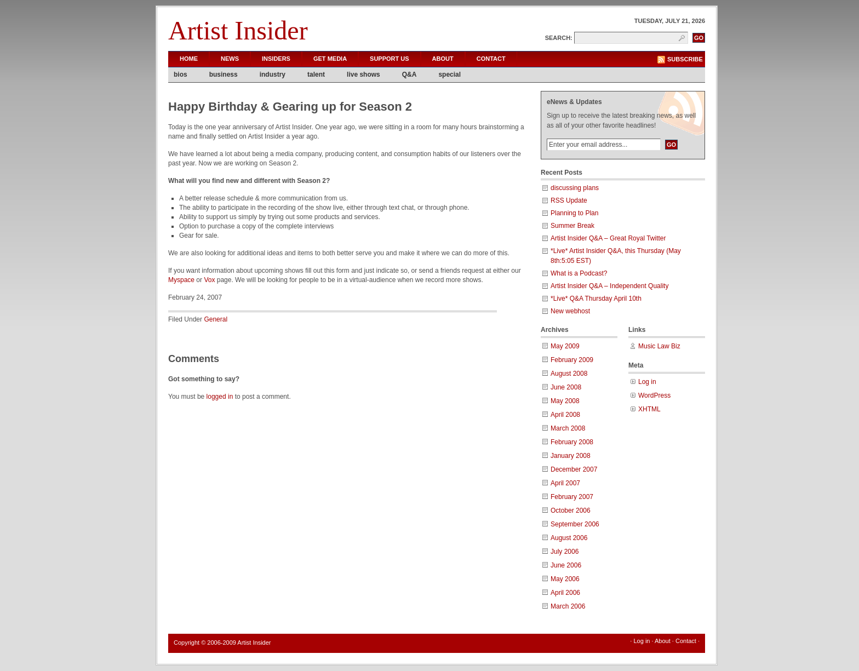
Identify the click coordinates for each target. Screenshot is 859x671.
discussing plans (575, 188)
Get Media (330, 58)
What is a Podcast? (579, 273)
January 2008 (571, 456)
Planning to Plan (574, 213)
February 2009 (572, 360)
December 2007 (574, 469)
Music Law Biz (659, 346)
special (449, 74)
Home (189, 58)
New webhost (570, 311)
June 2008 (566, 387)
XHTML (649, 409)
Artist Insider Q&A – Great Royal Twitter (608, 238)
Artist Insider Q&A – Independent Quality (609, 286)
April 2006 (565, 593)
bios (180, 74)
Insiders (276, 58)
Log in (647, 382)
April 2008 (565, 414)
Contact (491, 58)
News (230, 58)
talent (316, 74)
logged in (220, 396)
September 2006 (575, 524)
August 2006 (569, 538)
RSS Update (569, 200)
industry (272, 74)
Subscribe (685, 59)
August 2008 (569, 373)
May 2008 (565, 401)
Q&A (409, 74)
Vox (209, 280)
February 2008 (572, 442)
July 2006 (565, 551)
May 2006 (565, 579)
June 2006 (566, 565)
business (223, 74)
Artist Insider (238, 30)
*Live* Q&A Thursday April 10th (596, 298)
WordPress (654, 395)
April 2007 (565, 483)
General (215, 319)
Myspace (181, 280)
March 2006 (568, 606)
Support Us (389, 58)
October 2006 (571, 510)
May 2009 (565, 346)
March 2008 (568, 428)
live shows (363, 74)
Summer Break (572, 226)
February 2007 (572, 497)
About (443, 58)
